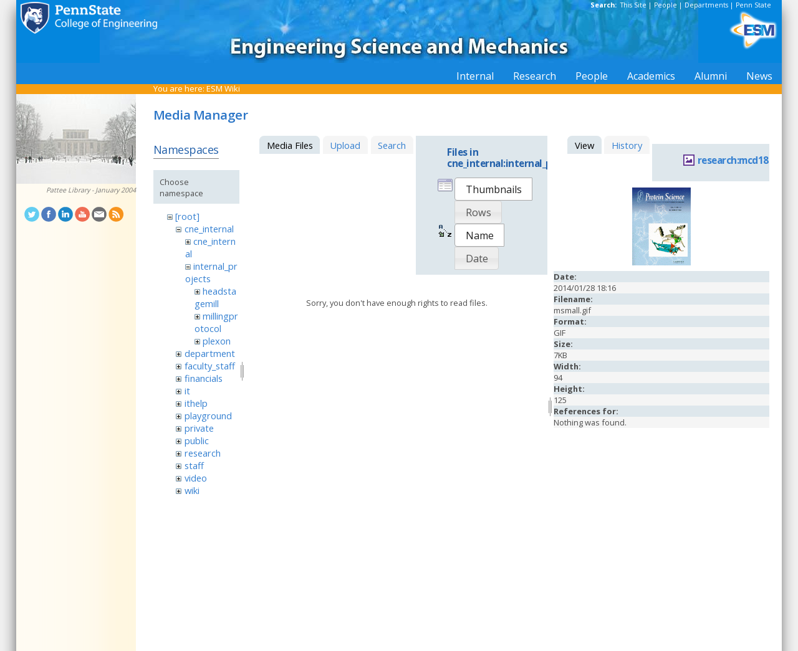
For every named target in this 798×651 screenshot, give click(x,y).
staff (194, 465)
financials (204, 378)
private (199, 428)
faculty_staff (210, 365)
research (203, 453)
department (210, 353)
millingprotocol (216, 322)
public (197, 440)
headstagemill (215, 297)
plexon (217, 341)
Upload (345, 145)
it (187, 390)
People (665, 5)
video (196, 478)
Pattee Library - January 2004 (91, 190)
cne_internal (209, 228)
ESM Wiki (223, 88)
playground (208, 415)
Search (392, 145)
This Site (633, 5)
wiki (192, 490)
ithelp (196, 403)
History (627, 145)
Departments (706, 5)
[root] (187, 216)
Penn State (753, 5)
